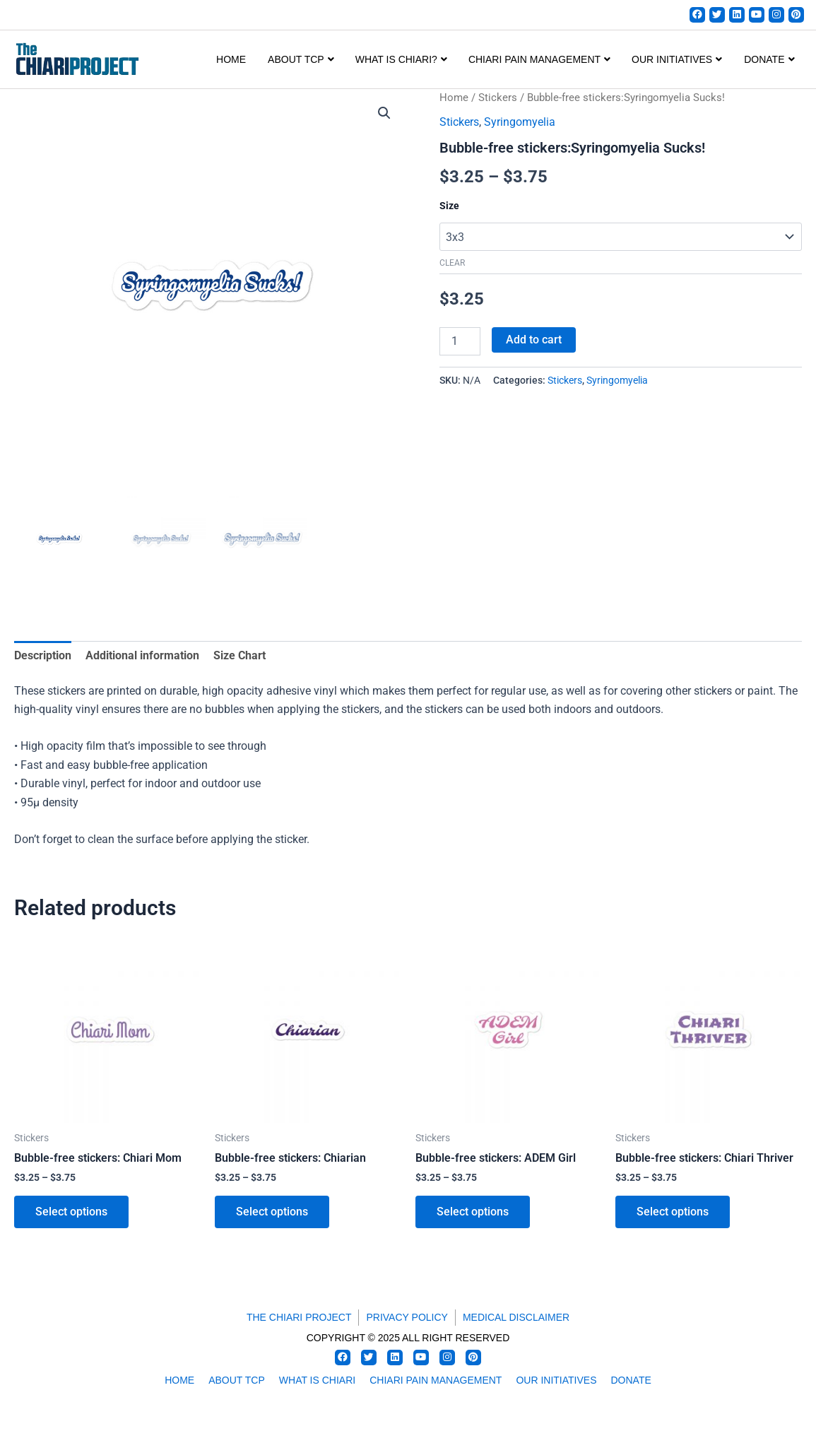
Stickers (497, 97)
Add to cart (534, 339)
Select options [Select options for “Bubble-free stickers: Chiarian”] (272, 1211)
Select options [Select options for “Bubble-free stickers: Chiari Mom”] (71, 1211)
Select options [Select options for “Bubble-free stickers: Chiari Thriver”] (673, 1211)
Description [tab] (42, 655)
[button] (384, 113)
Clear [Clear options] (452, 264)
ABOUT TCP (301, 59)
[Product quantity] (459, 341)
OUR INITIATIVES (677, 59)
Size (449, 206)
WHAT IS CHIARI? (401, 59)
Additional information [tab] (142, 655)
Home (231, 59)
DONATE (769, 59)
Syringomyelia (519, 122)
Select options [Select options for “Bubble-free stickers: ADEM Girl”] (473, 1211)
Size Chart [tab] (239, 655)
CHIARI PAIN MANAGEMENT (539, 59)
